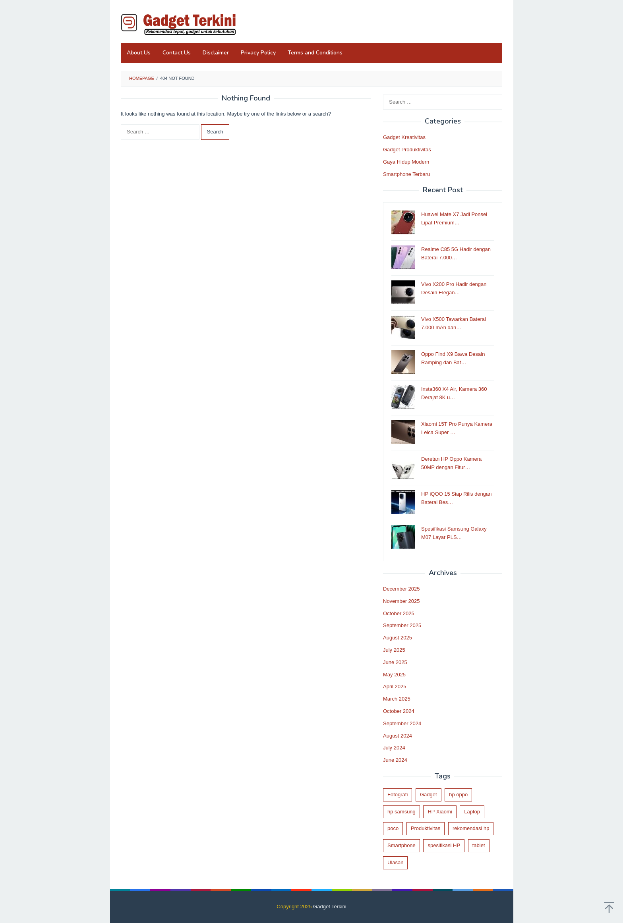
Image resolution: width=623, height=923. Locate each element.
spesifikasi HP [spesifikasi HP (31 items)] (444, 845)
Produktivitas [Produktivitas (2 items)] (425, 828)
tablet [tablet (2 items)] (478, 845)
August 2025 (397, 638)
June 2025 (395, 662)
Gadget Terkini (329, 906)
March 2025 (396, 699)
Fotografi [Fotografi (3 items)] (397, 794)
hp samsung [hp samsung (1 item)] (401, 812)
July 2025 (394, 650)
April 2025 (394, 686)
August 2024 (397, 736)
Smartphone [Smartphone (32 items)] (401, 845)
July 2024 (394, 748)
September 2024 (402, 723)
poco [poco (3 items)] (393, 828)
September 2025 (402, 625)
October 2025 (398, 613)
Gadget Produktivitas (407, 150)
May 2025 (394, 675)
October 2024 (398, 711)
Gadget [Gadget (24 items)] (428, 794)
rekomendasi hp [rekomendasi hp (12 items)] (471, 828)
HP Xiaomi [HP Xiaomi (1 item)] (440, 812)
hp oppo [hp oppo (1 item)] (458, 794)
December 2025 (401, 589)
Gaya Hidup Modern (406, 162)
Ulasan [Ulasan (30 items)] (395, 862)
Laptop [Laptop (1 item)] (472, 812)
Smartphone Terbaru (406, 174)
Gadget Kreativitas (404, 137)
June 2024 (395, 760)
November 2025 (401, 601)
